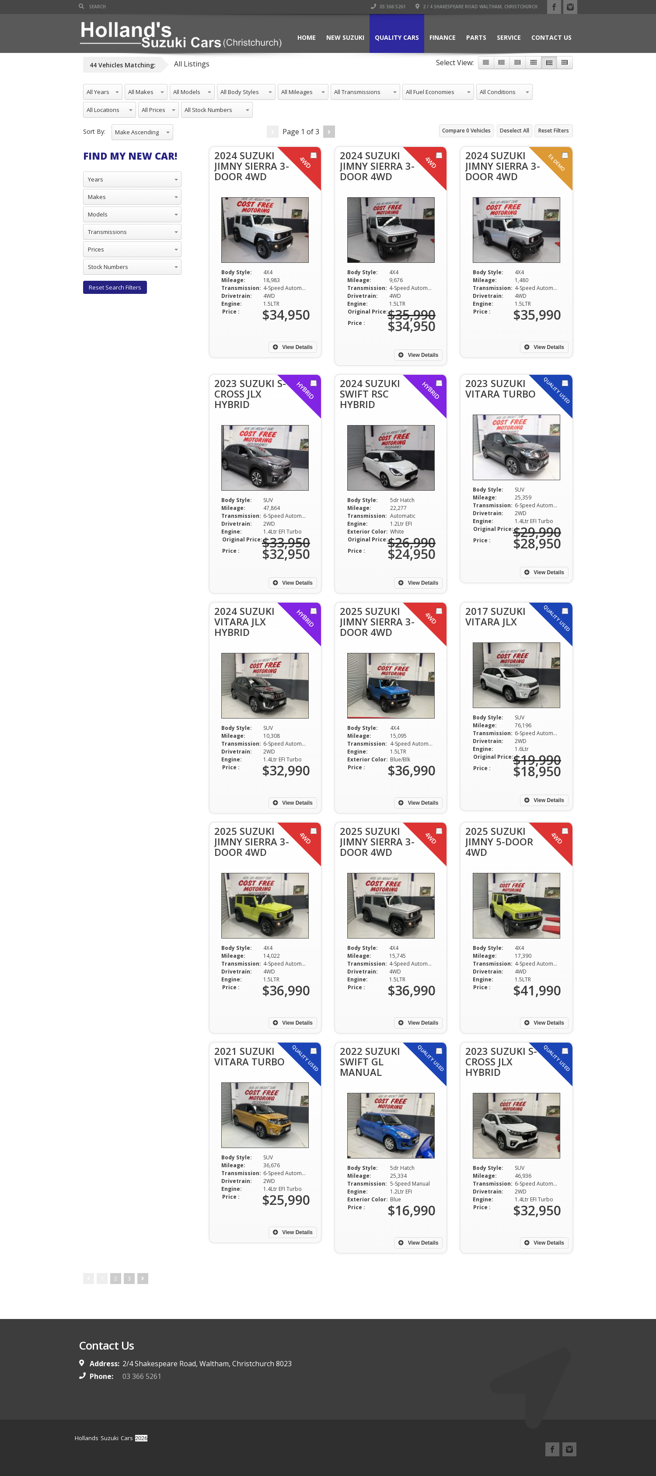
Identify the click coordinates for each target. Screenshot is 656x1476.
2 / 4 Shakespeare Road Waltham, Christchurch (476, 6)
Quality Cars (397, 37)
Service (509, 37)
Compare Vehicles (466, 130)
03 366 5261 (388, 6)
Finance (442, 37)
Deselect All (514, 130)
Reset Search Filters (115, 287)
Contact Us (551, 37)
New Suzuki (345, 37)
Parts (476, 37)
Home (306, 37)
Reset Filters (553, 130)
